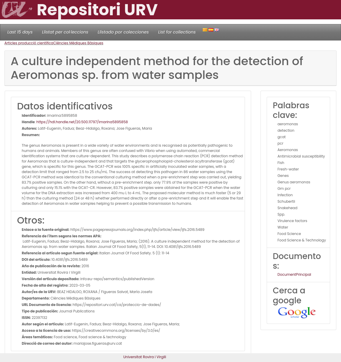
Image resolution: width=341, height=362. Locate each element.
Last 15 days (20, 32)
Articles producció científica (28, 42)
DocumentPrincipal (294, 274)
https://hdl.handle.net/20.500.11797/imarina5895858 (82, 121)
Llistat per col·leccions (65, 32)
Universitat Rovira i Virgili (144, 356)
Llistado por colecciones (123, 32)
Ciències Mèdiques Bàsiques (78, 42)
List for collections (177, 32)
